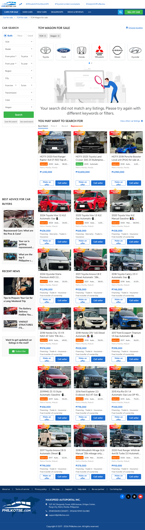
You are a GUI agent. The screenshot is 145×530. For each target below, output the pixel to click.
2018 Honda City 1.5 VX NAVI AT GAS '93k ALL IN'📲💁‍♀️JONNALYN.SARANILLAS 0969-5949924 (54, 334)
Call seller (62, 183)
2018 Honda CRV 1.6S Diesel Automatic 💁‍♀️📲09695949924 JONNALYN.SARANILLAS (90, 334)
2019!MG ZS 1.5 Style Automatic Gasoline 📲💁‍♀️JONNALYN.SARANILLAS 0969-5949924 (54, 393)
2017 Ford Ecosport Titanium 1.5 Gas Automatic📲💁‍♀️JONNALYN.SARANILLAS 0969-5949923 (126, 334)
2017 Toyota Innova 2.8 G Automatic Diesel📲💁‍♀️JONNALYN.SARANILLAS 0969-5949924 (54, 452)
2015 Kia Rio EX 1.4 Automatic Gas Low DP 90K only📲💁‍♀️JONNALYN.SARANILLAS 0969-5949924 (126, 393)
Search (18, 114)
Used (30, 35)
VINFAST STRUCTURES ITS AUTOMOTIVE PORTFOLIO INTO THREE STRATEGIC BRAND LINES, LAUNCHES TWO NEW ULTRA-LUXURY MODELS (26, 324)
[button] (89, 63)
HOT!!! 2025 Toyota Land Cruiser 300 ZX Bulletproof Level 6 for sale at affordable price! (90, 158)
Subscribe (19, 351)
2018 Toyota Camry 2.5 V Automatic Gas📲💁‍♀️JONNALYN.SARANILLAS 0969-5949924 (126, 276)
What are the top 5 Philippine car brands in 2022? (26, 257)
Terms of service (22, 489)
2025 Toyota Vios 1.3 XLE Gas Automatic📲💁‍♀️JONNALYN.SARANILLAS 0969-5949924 (90, 217)
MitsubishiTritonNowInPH (38, 4)
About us (6, 489)
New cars (42, 12)
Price (55, 126)
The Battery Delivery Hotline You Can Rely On (25, 311)
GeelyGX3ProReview (96, 4)
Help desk (82, 489)
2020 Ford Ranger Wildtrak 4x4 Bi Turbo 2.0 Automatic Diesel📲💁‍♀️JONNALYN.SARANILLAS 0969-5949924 (126, 452)
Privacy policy (41, 489)
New (20, 35)
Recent (65, 126)
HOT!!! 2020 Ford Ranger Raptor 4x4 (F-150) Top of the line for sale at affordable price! (53, 158)
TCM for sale (22, 17)
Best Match (43, 126)
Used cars (27, 12)
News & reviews (76, 12)
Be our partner (98, 489)
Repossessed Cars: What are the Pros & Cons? (18, 232)
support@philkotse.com (59, 515)
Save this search (11, 122)
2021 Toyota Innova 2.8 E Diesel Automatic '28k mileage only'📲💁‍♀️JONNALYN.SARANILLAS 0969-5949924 (90, 276)
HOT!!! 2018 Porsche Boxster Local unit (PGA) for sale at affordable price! (126, 158)
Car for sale (8, 17)
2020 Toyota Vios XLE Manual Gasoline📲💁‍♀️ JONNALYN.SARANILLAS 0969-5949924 (125, 217)
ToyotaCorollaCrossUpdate (68, 4)
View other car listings (130, 121)
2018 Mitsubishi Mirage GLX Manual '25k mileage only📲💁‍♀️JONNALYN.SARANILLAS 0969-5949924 (90, 452)
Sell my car (133, 12)
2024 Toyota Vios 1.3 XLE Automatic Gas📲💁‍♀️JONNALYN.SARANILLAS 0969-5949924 (54, 217)
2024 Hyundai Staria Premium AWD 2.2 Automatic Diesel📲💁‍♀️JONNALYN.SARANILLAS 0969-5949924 (54, 276)
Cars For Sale (11, 12)
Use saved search (26, 122)
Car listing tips (116, 489)
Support (68, 489)
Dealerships (57, 12)
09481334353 (55, 511)
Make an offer (47, 183)
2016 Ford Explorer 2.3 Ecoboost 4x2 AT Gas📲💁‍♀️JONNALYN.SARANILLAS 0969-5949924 (90, 393)
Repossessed (77, 126)
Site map (56, 489)
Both (10, 35)
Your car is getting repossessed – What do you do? (26, 244)
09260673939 (76, 511)
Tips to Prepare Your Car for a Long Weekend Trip (18, 299)
